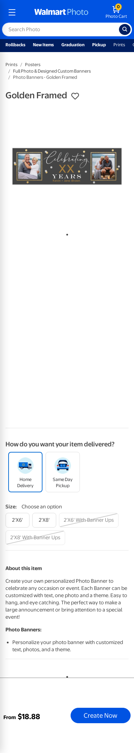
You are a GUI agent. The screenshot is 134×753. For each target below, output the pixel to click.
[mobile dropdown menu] (12, 12)
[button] (75, 96)
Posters (32, 64)
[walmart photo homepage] (61, 12)
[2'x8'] (44, 520)
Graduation (73, 44)
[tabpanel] (67, 166)
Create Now (100, 715)
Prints (119, 44)
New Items (43, 44)
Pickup (99, 44)
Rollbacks (15, 44)
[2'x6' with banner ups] (89, 520)
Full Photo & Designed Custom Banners (52, 71)
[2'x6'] (17, 520)
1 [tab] (65, 233)
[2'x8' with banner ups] (35, 537)
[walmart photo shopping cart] (116, 12)
